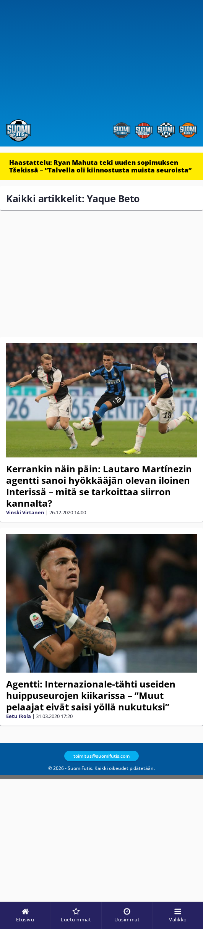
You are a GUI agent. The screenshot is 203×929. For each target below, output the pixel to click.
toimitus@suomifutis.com (101, 756)
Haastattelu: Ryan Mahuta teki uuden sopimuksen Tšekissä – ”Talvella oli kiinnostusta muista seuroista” (100, 166)
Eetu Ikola (18, 716)
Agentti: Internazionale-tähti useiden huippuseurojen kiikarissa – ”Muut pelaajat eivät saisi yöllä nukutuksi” (90, 695)
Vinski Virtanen (25, 512)
